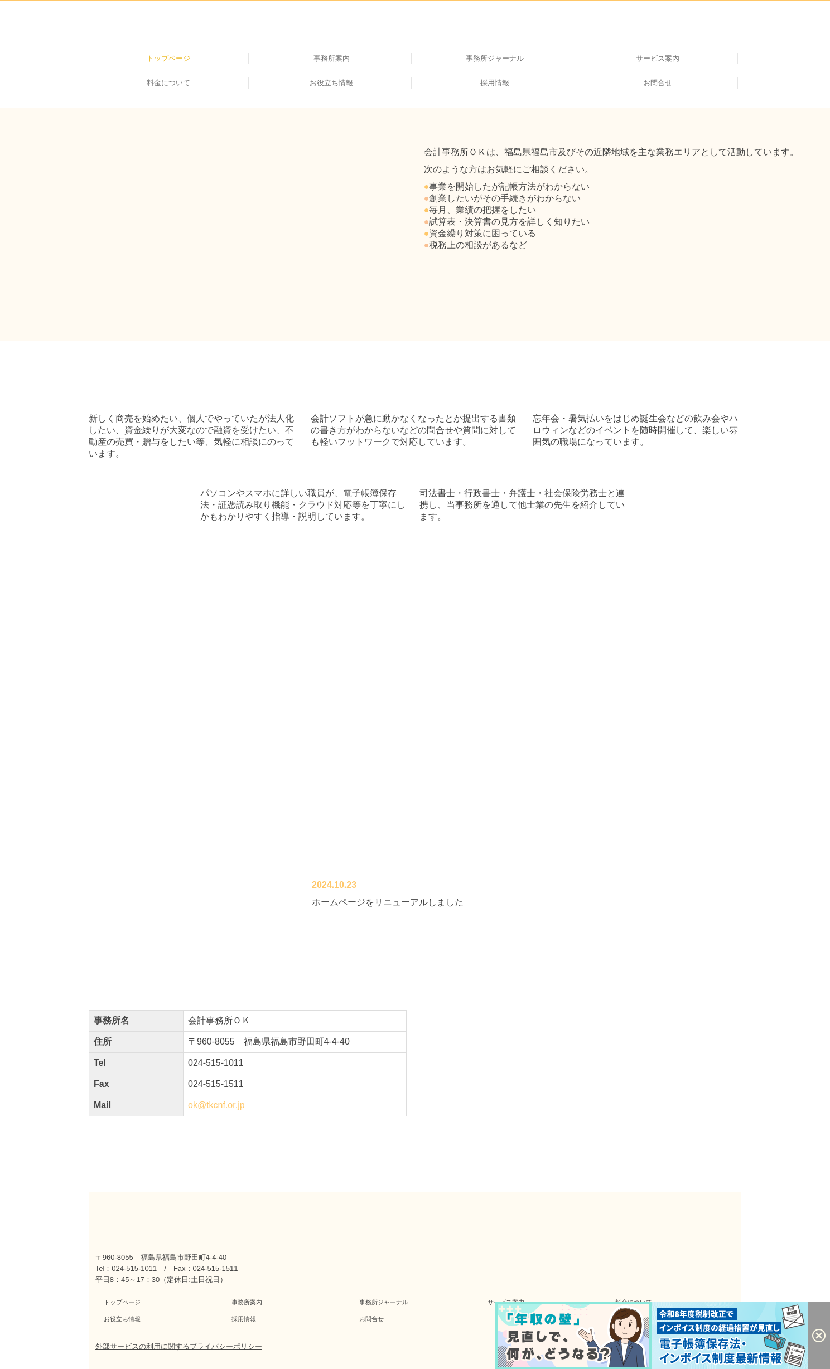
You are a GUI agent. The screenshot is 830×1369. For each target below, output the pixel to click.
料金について (168, 83)
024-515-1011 (216, 1062)
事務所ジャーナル (495, 58)
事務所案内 (331, 58)
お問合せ (657, 83)
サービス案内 (657, 58)
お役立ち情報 (331, 83)
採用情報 (494, 83)
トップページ (168, 58)
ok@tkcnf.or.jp (216, 1105)
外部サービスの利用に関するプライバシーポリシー (178, 1346)
